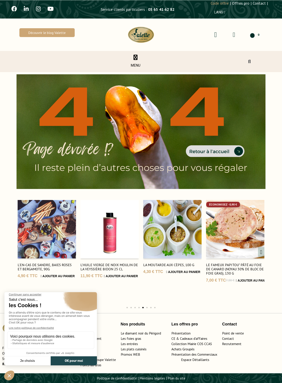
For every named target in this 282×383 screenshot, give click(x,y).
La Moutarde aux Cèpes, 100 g (168, 265)
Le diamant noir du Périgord (141, 333)
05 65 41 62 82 (161, 9)
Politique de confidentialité (117, 378)
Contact (259, 3)
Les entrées (129, 344)
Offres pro (240, 3)
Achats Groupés (183, 349)
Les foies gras (131, 338)
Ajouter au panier (58, 276)
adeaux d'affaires (194, 338)
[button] (47, 32)
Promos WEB (130, 354)
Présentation (181, 333)
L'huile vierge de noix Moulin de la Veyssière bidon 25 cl (109, 267)
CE (173, 338)
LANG (219, 12)
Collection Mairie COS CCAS (191, 344)
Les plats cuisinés (134, 349)
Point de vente (233, 333)
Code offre (220, 3)
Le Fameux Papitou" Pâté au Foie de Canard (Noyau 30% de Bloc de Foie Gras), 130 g (235, 269)
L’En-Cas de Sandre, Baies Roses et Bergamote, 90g (45, 267)
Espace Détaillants (195, 359)
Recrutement (231, 344)
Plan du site (176, 378)
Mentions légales (152, 378)
